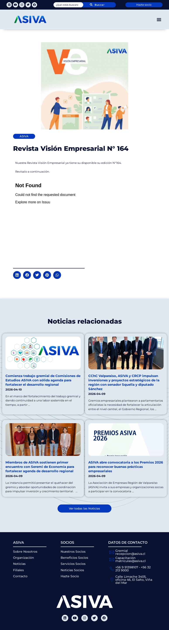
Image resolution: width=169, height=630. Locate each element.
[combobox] (68, 4)
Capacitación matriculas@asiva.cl (130, 559)
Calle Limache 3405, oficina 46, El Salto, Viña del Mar (133, 580)
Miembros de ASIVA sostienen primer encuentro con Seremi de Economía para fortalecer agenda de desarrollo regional (39, 466)
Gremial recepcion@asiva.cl (130, 552)
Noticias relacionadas (85, 321)
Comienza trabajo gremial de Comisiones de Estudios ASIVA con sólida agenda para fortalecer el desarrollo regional (42, 380)
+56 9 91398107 (126, 567)
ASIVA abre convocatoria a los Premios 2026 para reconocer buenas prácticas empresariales (125, 466)
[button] (158, 19)
